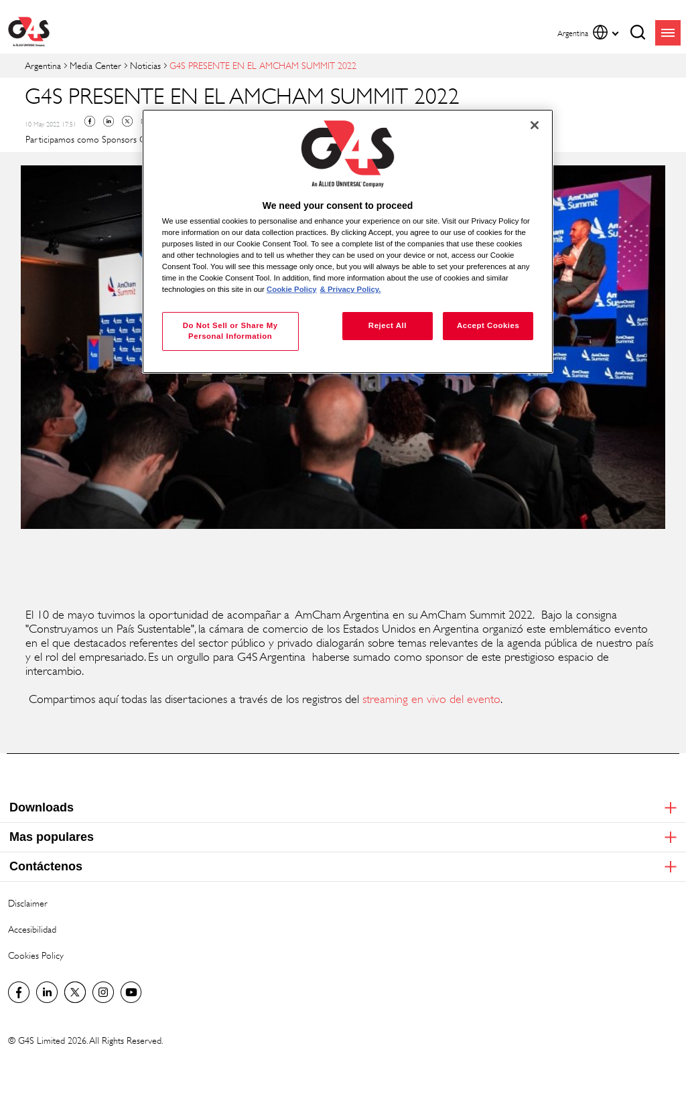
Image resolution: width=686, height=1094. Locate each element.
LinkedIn (47, 992)
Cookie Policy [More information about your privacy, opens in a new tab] (292, 289)
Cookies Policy (36, 955)
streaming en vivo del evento (431, 699)
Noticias (145, 65)
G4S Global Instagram (103, 992)
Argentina (43, 65)
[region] (347, 241)
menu (668, 33)
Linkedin (108, 121)
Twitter (127, 121)
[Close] (534, 125)
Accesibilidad (32, 929)
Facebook (89, 121)
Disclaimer (28, 903)
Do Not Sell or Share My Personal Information (230, 330)
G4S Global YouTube (131, 992)
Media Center (95, 65)
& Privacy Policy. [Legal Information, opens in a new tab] (350, 289)
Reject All (387, 325)
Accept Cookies (488, 325)
